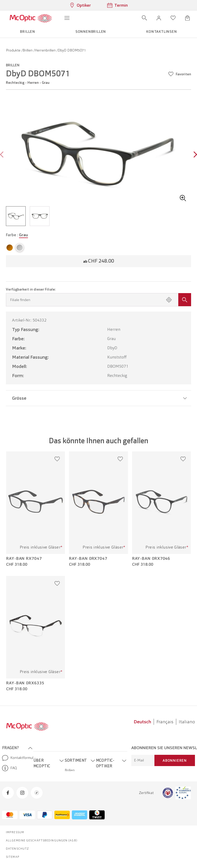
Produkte (13, 50)
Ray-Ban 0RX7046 (151, 558)
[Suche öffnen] (144, 18)
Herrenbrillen (45, 50)
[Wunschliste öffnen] (173, 18)
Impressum (15, 832)
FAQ (9, 768)
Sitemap (12, 857)
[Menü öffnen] (67, 18)
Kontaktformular (15, 758)
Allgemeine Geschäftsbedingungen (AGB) (41, 840)
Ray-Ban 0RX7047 (88, 558)
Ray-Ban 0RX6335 (25, 683)
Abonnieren (175, 760)
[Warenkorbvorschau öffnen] (187, 18)
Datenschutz (17, 848)
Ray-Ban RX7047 (24, 558)
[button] (158, 18)
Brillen (28, 50)
